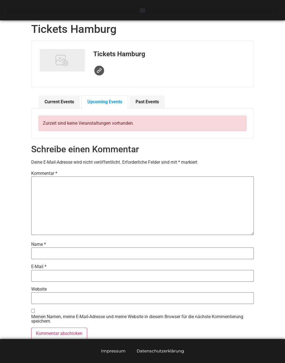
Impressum (113, 351)
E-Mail (38, 266)
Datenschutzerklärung (160, 351)
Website (99, 70)
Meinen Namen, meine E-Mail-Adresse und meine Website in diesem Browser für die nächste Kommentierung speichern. (137, 319)
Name (38, 244)
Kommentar (44, 173)
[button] (142, 10)
